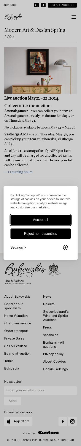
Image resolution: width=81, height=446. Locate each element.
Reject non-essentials (40, 233)
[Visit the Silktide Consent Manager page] (65, 247)
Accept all (40, 220)
